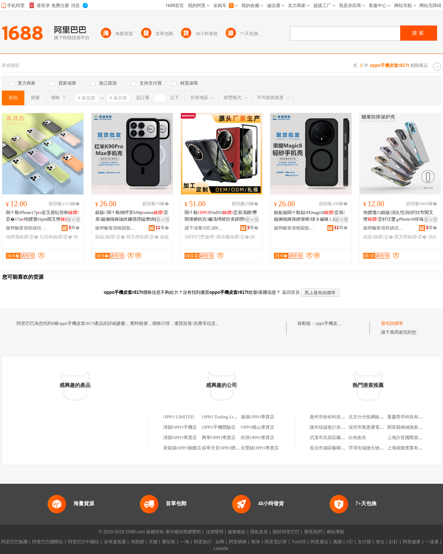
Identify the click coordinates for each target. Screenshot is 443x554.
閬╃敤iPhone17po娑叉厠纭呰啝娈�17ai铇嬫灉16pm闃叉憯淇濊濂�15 (42, 216)
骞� (74, 227)
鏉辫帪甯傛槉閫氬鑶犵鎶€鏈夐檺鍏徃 (115, 228)
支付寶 (364, 541)
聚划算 (168, 541)
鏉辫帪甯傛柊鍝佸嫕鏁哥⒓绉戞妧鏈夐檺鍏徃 (26, 228)
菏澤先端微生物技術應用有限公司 (381, 448)
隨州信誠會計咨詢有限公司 (336, 427)
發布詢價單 (392, 323)
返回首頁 (291, 292)
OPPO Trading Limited (222, 416)
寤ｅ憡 (73, 219)
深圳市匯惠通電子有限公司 (375, 427)
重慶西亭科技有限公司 (409, 416)
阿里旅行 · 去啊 (209, 541)
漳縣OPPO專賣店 (180, 437)
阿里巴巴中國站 (83, 541)
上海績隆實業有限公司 (409, 448)
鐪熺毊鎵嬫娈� (232, 236)
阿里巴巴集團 (14, 541)
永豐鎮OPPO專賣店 (260, 448)
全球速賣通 (115, 541)
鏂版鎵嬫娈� (110, 236)
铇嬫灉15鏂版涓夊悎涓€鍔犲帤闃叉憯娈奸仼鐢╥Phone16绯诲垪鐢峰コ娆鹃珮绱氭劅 (400, 216)
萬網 (337, 541)
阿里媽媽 (238, 541)
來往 (380, 541)
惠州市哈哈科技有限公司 (334, 416)
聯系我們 (313, 531)
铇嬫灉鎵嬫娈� (22, 236)
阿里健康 (411, 541)
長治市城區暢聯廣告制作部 (336, 448)
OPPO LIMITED (178, 416)
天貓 (153, 541)
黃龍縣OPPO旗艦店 (182, 448)
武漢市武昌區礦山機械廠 (334, 437)
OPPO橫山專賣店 (257, 427)
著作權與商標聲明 (183, 531)
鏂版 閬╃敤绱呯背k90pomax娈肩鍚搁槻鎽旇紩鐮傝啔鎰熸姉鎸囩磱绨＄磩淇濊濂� (131, 216)
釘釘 (393, 541)
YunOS (299, 541)
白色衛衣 (357, 437)
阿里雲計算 (276, 541)
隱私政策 (259, 531)
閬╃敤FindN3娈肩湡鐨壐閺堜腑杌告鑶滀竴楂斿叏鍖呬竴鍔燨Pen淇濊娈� (221, 216)
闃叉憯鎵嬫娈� (142, 236)
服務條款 (236, 531)
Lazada (221, 548)
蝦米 (255, 541)
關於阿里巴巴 (286, 531)
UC (350, 541)
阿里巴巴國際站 (47, 541)
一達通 (432, 541)
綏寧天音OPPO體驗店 (223, 448)
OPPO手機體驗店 (219, 427)
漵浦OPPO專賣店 (257, 416)
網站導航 (335, 531)
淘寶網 (137, 541)
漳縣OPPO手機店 (180, 427)
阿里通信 (319, 541)
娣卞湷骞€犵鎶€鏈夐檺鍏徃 (205, 228)
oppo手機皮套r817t (333, 323)
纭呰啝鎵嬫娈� (56, 236)
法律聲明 (214, 531)
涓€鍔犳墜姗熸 (200, 236)
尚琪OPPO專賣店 (257, 437)
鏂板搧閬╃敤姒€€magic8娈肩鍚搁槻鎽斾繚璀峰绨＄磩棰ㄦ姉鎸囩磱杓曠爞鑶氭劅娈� (310, 216)
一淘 (184, 541)
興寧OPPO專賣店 (219, 437)
